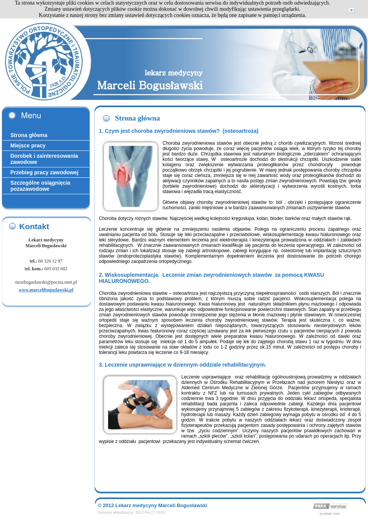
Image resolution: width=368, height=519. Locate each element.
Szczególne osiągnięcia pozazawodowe (40, 186)
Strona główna (28, 135)
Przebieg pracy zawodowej (44, 172)
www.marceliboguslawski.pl (46, 290)
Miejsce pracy (28, 145)
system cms (330, 513)
